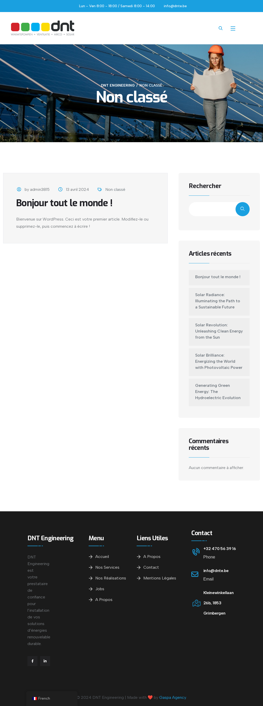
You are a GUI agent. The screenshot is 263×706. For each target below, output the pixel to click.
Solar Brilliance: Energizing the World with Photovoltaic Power (218, 361)
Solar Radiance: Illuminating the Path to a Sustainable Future (217, 300)
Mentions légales (159, 578)
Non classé (115, 189)
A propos (103, 599)
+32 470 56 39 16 (219, 548)
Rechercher (205, 186)
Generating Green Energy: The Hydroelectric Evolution (218, 391)
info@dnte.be (216, 570)
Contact (151, 567)
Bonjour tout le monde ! (64, 203)
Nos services (107, 567)
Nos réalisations (110, 578)
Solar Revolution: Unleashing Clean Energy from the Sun (219, 331)
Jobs (99, 588)
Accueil (102, 556)
